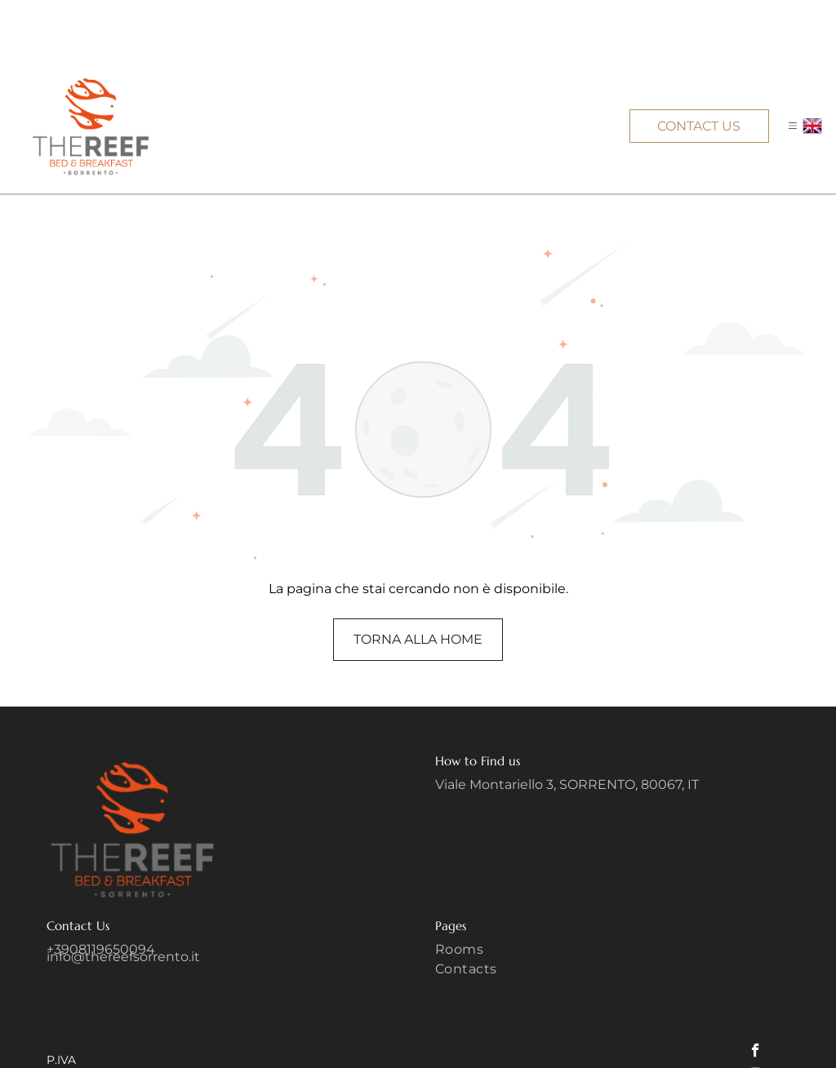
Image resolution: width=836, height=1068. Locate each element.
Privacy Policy (694, 1018)
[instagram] (755, 1018)
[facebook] (755, 994)
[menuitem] (612, 892)
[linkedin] (758, 1042)
